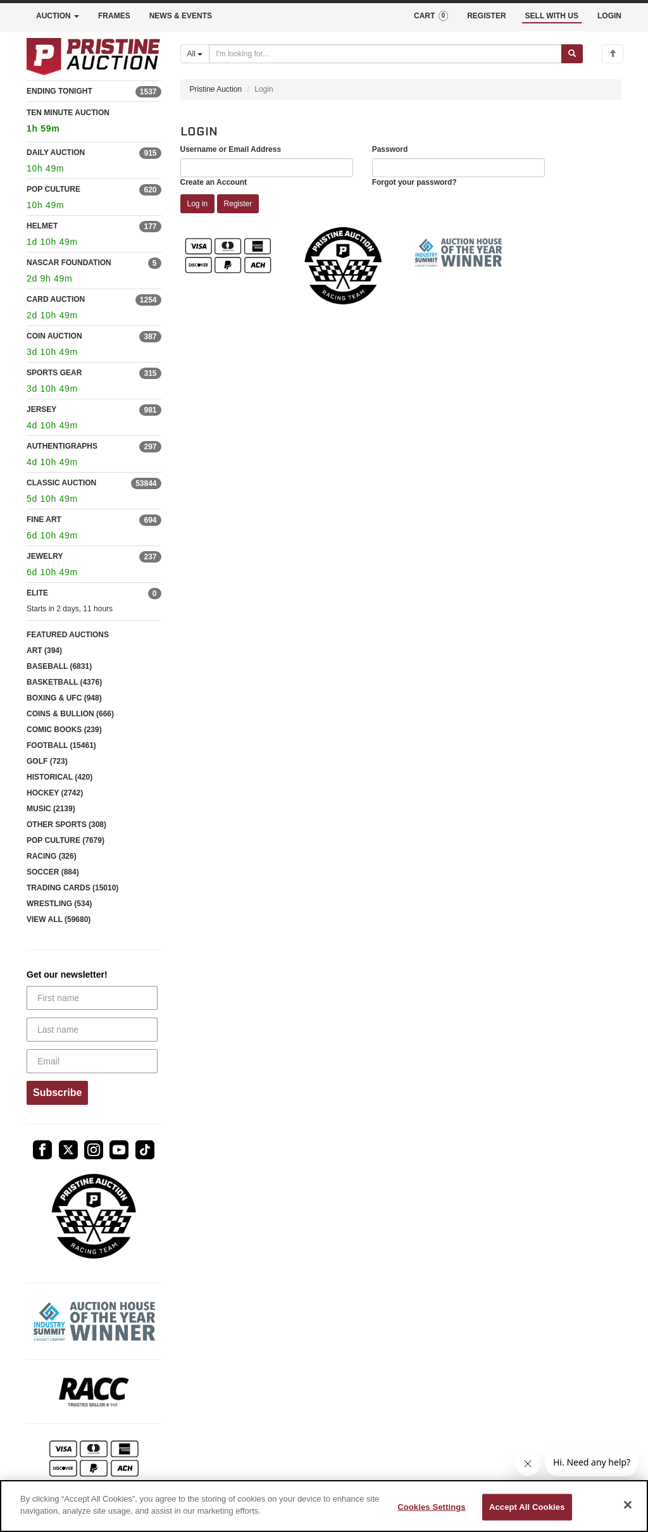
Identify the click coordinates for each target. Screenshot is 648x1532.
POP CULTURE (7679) (65, 840)
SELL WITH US (551, 15)
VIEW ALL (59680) (58, 919)
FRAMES (114, 15)
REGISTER (486, 15)
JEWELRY (45, 556)
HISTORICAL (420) (59, 777)
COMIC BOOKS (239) (64, 729)
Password (390, 149)
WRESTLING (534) (59, 903)
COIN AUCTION (54, 336)
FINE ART (44, 519)
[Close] (628, 1505)
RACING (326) (52, 856)
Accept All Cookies (527, 1507)
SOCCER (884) (53, 872)
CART (431, 16)
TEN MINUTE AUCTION (94, 122)
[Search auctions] (385, 53)
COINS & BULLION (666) (70, 713)
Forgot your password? (414, 182)
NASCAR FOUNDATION (69, 262)
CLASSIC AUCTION (61, 482)
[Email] (92, 1061)
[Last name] (92, 1030)
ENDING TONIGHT (59, 91)
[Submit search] (572, 53)
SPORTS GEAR (54, 372)
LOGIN (609, 15)
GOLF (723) (47, 761)
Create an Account (213, 182)
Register (238, 203)
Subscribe (57, 1092)
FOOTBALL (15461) (61, 745)
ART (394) (44, 650)
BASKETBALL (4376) (64, 682)
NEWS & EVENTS (180, 15)
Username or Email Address (231, 149)
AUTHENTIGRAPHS (62, 446)
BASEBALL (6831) (59, 666)
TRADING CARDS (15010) (72, 887)
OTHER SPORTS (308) (66, 824)
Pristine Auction (216, 89)
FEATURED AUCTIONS (68, 634)
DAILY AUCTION (56, 152)
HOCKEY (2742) (55, 792)
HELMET (42, 225)
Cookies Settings (431, 1507)
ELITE (37, 593)
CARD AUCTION (56, 299)
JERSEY (41, 409)
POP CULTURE (53, 189)
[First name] (92, 998)
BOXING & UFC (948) (64, 698)
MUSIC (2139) (51, 808)
